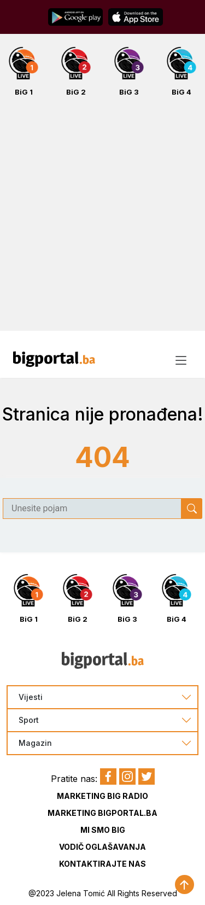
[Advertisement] (102, 219)
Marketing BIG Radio (102, 796)
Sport (29, 720)
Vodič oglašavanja (102, 846)
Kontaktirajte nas (102, 863)
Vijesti (31, 697)
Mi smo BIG (102, 829)
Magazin (35, 743)
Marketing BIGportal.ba (102, 813)
